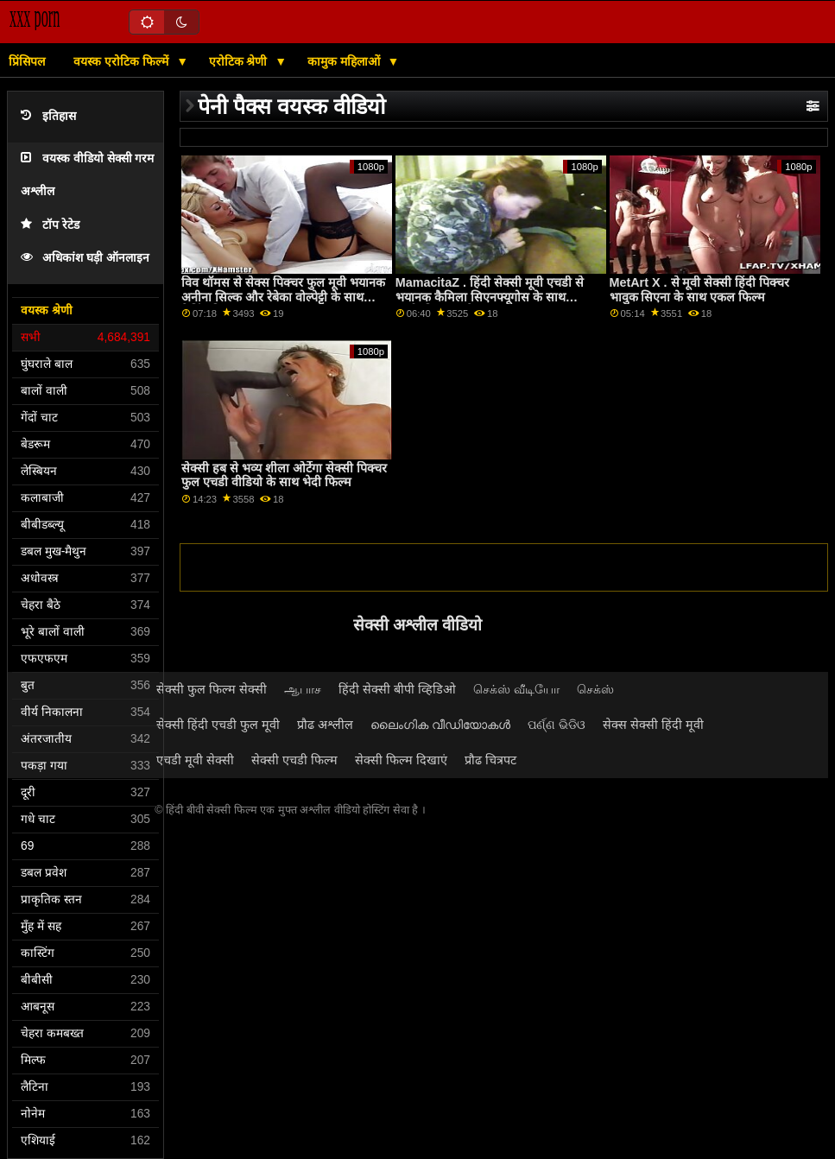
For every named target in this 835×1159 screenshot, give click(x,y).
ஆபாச (302, 689)
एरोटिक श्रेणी (240, 61)
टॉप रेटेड (50, 224)
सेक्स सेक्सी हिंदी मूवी (653, 725)
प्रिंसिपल (27, 61)
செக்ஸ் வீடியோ (516, 689)
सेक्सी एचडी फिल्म (294, 760)
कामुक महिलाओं (345, 61)
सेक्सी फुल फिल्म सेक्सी (211, 689)
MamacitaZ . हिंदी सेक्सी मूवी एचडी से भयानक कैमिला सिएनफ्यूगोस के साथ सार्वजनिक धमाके (489, 297)
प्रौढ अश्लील (325, 725)
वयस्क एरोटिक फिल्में (122, 61)
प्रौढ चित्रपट (490, 760)
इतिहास (48, 116)
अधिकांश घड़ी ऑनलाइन (85, 257)
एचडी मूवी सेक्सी (195, 760)
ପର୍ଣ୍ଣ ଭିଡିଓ (556, 725)
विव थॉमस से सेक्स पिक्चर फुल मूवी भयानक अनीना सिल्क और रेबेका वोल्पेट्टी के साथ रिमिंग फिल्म (283, 297)
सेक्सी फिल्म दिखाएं (401, 760)
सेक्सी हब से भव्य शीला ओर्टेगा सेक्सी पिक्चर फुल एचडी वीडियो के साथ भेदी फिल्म (284, 475)
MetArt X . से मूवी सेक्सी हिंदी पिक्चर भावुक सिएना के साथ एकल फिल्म (700, 290)
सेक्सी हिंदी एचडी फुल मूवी (218, 725)
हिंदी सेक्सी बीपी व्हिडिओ (397, 689)
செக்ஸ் (595, 689)
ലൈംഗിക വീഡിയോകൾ (440, 725)
